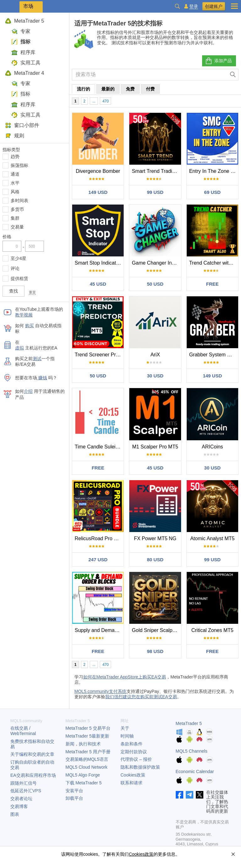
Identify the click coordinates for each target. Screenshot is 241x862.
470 (105, 101)
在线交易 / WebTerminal (23, 731)
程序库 (23, 52)
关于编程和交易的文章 (32, 754)
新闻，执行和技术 (83, 743)
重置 (32, 292)
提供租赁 (19, 278)
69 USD (212, 192)
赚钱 (42, 377)
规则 (14, 136)
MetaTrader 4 (24, 73)
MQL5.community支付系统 (100, 691)
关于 (124, 728)
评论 (15, 268)
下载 (84, 782)
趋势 (15, 156)
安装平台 (74, 790)
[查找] (233, 74)
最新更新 (88, 735)
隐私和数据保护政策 (140, 767)
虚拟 (19, 347)
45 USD (98, 284)
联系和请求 (131, 782)
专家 (20, 31)
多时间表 (19, 200)
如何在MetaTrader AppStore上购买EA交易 (124, 676)
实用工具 (25, 63)
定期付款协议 (133, 751)
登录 (193, 6)
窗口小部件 (22, 125)
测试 (37, 358)
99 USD (155, 192)
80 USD (155, 559)
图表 (14, 814)
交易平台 (88, 728)
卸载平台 (74, 798)
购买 (29, 325)
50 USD (155, 284)
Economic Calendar (195, 771)
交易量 (17, 226)
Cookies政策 (132, 774)
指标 (20, 42)
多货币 (17, 209)
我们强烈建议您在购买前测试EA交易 (141, 696)
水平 (15, 182)
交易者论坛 (21, 798)
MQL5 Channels (191, 751)
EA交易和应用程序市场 (33, 775)
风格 (15, 191)
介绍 (28, 391)
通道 (15, 174)
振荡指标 (19, 165)
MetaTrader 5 (24, 21)
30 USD (155, 375)
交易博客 (19, 806)
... (93, 101)
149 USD (98, 192)
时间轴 (127, 735)
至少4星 (18, 258)
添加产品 (218, 61)
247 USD (98, 559)
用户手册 (88, 751)
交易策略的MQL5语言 (87, 759)
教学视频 (24, 314)
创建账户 (213, 6)
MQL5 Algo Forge (83, 774)
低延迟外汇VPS (25, 790)
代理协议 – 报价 (136, 759)
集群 (15, 218)
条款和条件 (131, 743)
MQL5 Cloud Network (87, 767)
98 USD (155, 651)
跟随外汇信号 (23, 783)
